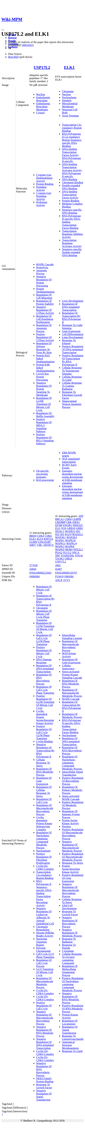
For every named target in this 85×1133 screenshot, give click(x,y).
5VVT (66, 580)
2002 (58, 565)
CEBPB (76, 519)
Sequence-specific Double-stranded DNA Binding (72, 252)
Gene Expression (71, 331)
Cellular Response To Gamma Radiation (72, 385)
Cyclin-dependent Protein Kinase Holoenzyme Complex (44, 823)
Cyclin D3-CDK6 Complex (45, 1053)
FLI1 (58, 528)
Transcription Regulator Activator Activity (72, 243)
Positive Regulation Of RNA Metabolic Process (72, 1008)
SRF (57, 555)
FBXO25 (78, 525)
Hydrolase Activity (41, 204)
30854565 (27, 45)
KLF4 (40, 538)
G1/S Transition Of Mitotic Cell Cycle (44, 972)
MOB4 (69, 549)
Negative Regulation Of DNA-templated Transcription (45, 1044)
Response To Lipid (72, 1051)
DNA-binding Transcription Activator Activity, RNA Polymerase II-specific (72, 170)
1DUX (58, 580)
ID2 (57, 534)
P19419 (59, 576)
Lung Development (72, 337)
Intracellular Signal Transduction (72, 773)
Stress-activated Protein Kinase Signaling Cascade (72, 674)
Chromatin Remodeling (42, 928)
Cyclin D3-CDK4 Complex (45, 998)
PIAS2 (58, 552)
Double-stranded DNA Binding (71, 187)
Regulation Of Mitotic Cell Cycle (44, 589)
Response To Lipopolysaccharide (72, 1037)
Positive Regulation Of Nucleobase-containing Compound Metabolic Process (72, 984)
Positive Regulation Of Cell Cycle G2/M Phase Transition (44, 732)
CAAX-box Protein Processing (42, 376)
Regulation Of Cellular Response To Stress (44, 792)
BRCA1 (59, 519)
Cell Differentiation (72, 334)
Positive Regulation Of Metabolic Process (72, 805)
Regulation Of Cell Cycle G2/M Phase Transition (44, 640)
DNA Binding (69, 179)
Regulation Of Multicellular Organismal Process (69, 971)
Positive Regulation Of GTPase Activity (45, 337)
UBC (40, 544)
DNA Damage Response (44, 661)
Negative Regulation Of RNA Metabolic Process (44, 1031)
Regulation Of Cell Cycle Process (44, 963)
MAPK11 (60, 543)
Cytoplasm (68, 950)
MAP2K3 (72, 537)
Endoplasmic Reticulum (43, 99)
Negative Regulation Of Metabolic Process (72, 932)
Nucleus (40, 94)
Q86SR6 (68, 576)
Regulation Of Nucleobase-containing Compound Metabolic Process (44, 840)
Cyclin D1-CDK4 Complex (45, 992)
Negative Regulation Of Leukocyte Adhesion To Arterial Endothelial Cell (45, 916)
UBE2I (68, 558)
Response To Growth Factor (44, 1086)
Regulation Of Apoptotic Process (44, 328)
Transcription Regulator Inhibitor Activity (72, 234)
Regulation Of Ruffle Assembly (45, 415)
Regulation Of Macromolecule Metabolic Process (44, 983)
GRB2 (79, 528)
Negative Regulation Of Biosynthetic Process (69, 922)
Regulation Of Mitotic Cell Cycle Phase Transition (44, 615)
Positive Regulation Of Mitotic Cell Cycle (44, 652)
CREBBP (60, 522)
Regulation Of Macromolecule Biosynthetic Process (44, 810)
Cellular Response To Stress (43, 762)
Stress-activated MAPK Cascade (71, 798)
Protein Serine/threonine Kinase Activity (71, 868)
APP (80, 516)
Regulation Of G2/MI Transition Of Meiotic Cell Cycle (44, 404)
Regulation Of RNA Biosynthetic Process (44, 679)
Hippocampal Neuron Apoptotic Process (71, 404)
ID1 (78, 531)
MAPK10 (70, 540)
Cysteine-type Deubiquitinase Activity (44, 177)
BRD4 (32, 535)
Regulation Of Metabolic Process (72, 716)
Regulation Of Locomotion (69, 1022)
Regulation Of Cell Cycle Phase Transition (45, 689)
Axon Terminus (70, 115)
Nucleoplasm (69, 97)
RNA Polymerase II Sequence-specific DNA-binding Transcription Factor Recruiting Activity (44, 893)
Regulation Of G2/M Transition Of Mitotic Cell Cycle (45, 628)
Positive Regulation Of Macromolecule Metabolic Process (72, 856)
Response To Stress (72, 862)
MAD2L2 (77, 534)
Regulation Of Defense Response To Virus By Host (44, 348)
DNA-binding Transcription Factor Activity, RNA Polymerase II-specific (71, 155)
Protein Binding (44, 184)
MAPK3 (59, 546)
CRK (69, 522)
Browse (12, 37)
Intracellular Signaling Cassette (72, 637)
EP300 (58, 525)
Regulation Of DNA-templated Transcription (70, 306)
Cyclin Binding (44, 741)
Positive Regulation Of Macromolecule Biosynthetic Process (72, 834)
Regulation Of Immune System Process (71, 814)
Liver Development (72, 300)
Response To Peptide (69, 946)
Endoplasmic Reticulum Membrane (43, 106)
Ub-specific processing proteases (42, 473)
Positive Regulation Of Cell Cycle (44, 1005)
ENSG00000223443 (40, 572)
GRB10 (71, 528)
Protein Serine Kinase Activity (70, 822)
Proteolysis (42, 267)
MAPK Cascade (45, 264)
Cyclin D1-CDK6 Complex (45, 1059)
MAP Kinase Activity (69, 655)
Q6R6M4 (34, 576)
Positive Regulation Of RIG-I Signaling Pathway (45, 439)
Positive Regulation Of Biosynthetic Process (72, 780)
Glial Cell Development (69, 907)
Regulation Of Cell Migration (44, 296)
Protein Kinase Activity (70, 1016)
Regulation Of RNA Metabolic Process (44, 771)
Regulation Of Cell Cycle (44, 801)
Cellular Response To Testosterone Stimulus (72, 370)
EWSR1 (67, 525)
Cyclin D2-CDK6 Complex (45, 867)
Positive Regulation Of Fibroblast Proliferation (44, 858)
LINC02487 (44, 541)
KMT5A (48, 538)
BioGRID (13, 56)
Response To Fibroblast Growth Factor (72, 394)
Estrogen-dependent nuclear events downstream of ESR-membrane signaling (72, 476)
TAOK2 (59, 558)
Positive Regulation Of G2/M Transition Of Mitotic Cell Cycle (45, 701)
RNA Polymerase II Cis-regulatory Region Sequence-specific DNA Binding (72, 139)
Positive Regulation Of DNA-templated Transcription (72, 349)
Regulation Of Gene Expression (71, 661)
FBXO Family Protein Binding (44, 1080)
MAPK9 (59, 549)
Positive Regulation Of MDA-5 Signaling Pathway (44, 425)
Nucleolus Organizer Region (41, 941)
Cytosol (40, 112)
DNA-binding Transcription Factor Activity (70, 194)
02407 (58, 569)
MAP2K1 (60, 537)
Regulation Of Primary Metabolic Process (72, 790)
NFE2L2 (78, 549)
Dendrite (66, 100)
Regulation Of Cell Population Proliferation (44, 319)
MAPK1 (59, 540)
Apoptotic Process (41, 272)
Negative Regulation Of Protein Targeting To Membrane (44, 388)
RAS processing (45, 480)
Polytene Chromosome (43, 949)
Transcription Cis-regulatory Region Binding (72, 127)
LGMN (33, 541)
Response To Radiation (69, 940)
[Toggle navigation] (2, 29)
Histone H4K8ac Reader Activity (45, 934)
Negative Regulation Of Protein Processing (44, 281)
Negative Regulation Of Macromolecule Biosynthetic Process (44, 1017)
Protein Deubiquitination (45, 290)
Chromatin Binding (72, 182)
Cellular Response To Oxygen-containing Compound (72, 958)
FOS (63, 528)
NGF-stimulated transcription (71, 460)
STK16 (79, 555)
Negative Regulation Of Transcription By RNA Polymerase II (45, 750)
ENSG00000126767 (66, 572)
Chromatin (67, 91)
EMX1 (76, 522)
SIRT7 (32, 544)
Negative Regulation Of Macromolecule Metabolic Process (72, 846)
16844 (32, 569)
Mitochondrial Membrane (70, 105)
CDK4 (40, 535)
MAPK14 (71, 543)
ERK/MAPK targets (69, 454)
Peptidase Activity (41, 188)
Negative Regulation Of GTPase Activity (45, 309)
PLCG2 (67, 552)
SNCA (75, 552)
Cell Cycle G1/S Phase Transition (45, 955)
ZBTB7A (48, 544)
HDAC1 (59, 531)
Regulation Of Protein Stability (45, 302)
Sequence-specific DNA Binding (72, 211)
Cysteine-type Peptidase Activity (43, 196)
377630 (33, 565)
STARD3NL (67, 555)
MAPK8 (69, 546)
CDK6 (48, 535)
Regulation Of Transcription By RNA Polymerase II (71, 318)
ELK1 (69, 67)
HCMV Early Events (69, 466)
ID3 (62, 534)
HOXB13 (70, 531)
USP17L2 (42, 67)
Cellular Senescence (68, 667)
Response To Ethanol (69, 342)
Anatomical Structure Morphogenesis (70, 1045)
